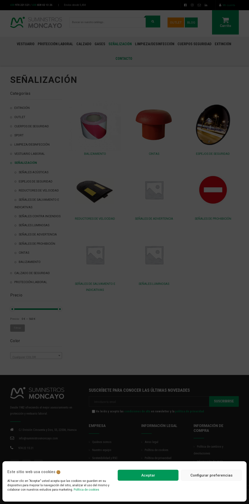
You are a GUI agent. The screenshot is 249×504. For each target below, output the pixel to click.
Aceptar (148, 475)
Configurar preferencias (211, 475)
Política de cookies (86, 489)
